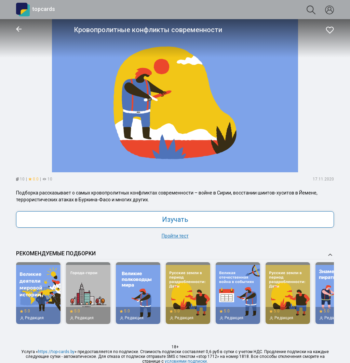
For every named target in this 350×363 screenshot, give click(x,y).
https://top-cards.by (56, 351)
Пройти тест (175, 236)
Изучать (175, 219)
